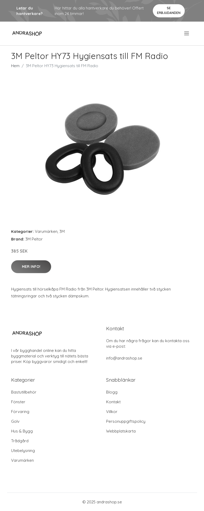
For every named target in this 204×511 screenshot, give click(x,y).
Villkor (111, 411)
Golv (15, 421)
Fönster (18, 401)
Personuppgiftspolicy (125, 421)
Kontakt (113, 401)
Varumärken (46, 231)
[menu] (187, 33)
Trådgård (20, 440)
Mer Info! (31, 266)
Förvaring (20, 411)
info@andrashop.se (124, 358)
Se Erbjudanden (169, 10)
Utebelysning (23, 450)
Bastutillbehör (23, 392)
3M (62, 231)
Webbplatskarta (121, 431)
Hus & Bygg (22, 431)
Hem (15, 65)
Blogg (111, 392)
